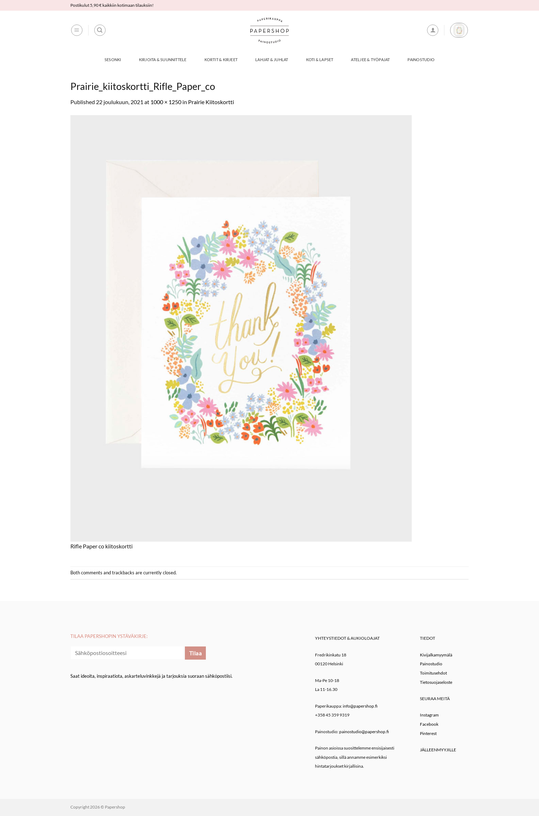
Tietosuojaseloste (436, 682)
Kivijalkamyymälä (436, 654)
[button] (76, 30)
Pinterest (428, 733)
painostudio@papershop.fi (364, 731)
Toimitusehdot (433, 673)
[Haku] (100, 30)
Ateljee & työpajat (370, 59)
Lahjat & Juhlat (271, 59)
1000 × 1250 (165, 101)
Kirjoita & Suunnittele (163, 59)
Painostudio (420, 59)
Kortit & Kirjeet (221, 59)
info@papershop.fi (360, 706)
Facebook (429, 724)
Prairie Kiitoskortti (211, 101)
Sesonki (113, 59)
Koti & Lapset (319, 59)
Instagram (429, 715)
